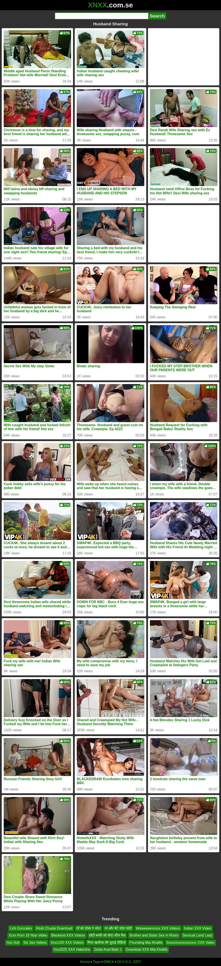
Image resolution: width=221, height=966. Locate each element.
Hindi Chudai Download (54, 928)
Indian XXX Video (197, 928)
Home (85, 962)
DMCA (109, 962)
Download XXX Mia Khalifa (146, 949)
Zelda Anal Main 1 (108, 949)
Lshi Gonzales (21, 928)
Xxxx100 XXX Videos (67, 942)
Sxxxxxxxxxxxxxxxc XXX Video (190, 942)
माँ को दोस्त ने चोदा (88, 928)
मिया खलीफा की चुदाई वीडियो (106, 942)
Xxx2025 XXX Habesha (72, 949)
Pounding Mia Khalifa (145, 942)
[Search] (101, 15)
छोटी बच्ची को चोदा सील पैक (107, 935)
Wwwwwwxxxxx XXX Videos (158, 928)
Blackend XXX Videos (68, 935)
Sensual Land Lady (197, 935)
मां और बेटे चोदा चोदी (118, 928)
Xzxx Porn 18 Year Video (28, 935)
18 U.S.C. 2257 (129, 962)
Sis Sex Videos (35, 942)
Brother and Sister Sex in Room (153, 935)
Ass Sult (13, 942)
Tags (97, 962)
